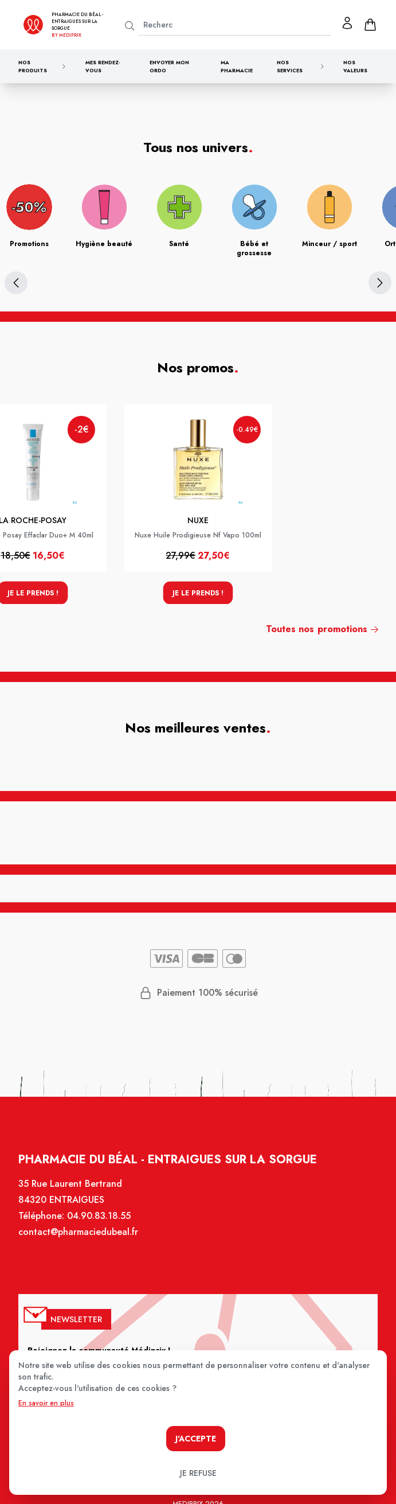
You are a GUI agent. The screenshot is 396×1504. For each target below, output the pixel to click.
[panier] (370, 25)
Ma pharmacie (237, 66)
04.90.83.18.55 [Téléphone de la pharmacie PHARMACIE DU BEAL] (103, 1228)
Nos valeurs (355, 66)
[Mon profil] (347, 23)
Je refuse (198, 1473)
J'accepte (195, 1438)
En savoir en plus (46, 1403)
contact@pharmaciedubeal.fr (83, 1244)
